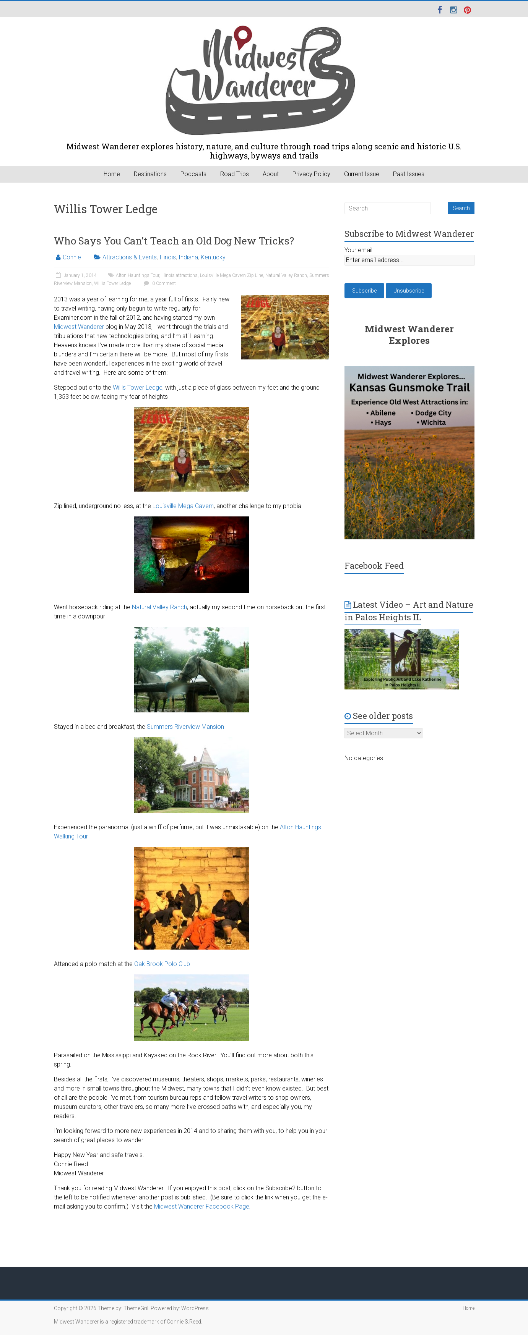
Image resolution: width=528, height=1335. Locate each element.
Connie (72, 257)
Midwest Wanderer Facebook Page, (202, 1206)
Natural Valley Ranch (286, 275)
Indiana (188, 257)
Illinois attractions (179, 275)
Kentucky (213, 257)
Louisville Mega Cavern (183, 506)
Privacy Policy (311, 174)
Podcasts (193, 174)
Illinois (167, 257)
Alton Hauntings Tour (137, 275)
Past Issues (408, 174)
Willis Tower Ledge (112, 283)
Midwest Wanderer (79, 326)
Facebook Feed (374, 565)
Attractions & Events (129, 257)
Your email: (359, 250)
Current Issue (361, 174)
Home (112, 174)
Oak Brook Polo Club (162, 964)
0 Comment (159, 283)
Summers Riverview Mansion (185, 726)
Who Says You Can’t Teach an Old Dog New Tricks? (174, 240)
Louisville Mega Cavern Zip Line (231, 275)
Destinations (150, 174)
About (271, 174)
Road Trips (234, 174)
